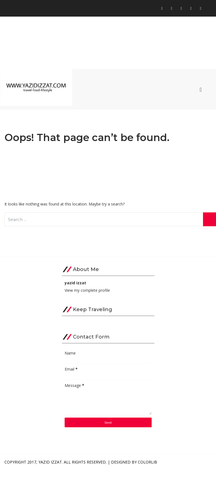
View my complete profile (87, 290)
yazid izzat (75, 282)
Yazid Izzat (50, 462)
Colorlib (147, 462)
